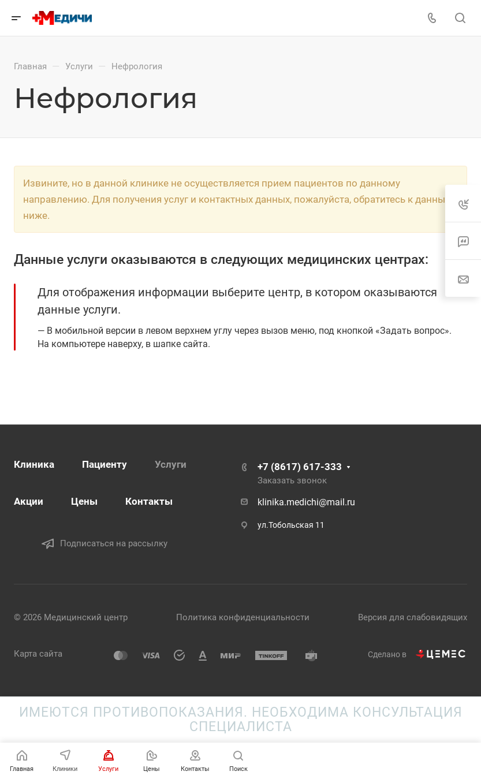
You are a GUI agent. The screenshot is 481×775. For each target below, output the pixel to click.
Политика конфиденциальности (243, 617)
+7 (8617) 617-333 (300, 466)
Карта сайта (38, 654)
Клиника (34, 464)
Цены (84, 501)
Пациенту (104, 464)
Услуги (171, 464)
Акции (28, 501)
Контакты (149, 501)
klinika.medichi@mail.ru (306, 502)
